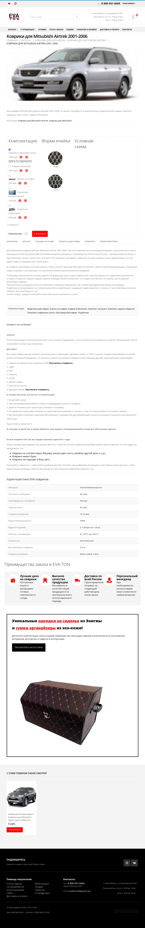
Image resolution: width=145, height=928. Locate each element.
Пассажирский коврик (66, 312)
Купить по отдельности (20, 161)
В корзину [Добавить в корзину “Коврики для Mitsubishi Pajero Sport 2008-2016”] (14, 829)
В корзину (40, 233)
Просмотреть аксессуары (29, 647)
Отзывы (42, 29)
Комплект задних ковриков (121, 308)
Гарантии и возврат (87, 29)
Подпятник (83, 312)
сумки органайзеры (36, 627)
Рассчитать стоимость (61, 363)
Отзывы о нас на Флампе (19, 324)
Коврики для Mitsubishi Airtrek (33, 120)
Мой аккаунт (42, 883)
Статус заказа (56, 29)
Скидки (39, 886)
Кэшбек (70, 29)
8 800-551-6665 (110, 3)
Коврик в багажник (77, 308)
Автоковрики (14, 907)
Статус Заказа (14, 883)
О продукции (27, 29)
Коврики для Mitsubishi (60, 120)
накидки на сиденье (58, 620)
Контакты (127, 29)
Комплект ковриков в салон (41, 312)
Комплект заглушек (97, 308)
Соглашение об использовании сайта (15, 890)
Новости (39, 889)
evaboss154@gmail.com (79, 891)
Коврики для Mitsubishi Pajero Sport (22, 814)
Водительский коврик (38, 308)
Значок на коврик (58, 308)
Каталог (12, 29)
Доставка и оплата (109, 29)
